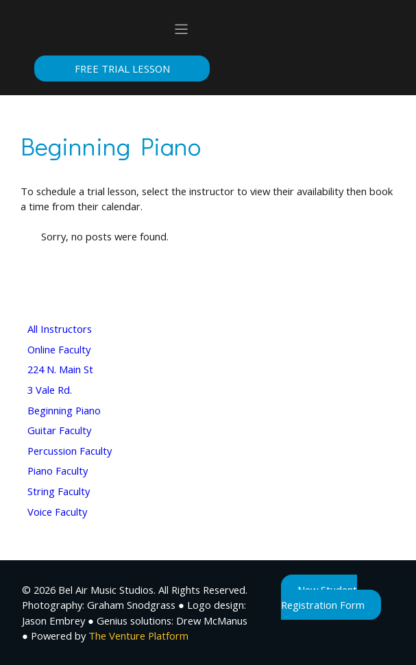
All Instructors (59, 329)
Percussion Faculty (69, 450)
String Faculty (58, 491)
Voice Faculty (57, 511)
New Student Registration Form (323, 597)
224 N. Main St (60, 369)
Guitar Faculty (59, 430)
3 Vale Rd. (49, 390)
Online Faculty (58, 349)
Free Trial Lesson (122, 68)
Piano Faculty (57, 470)
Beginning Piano (64, 410)
